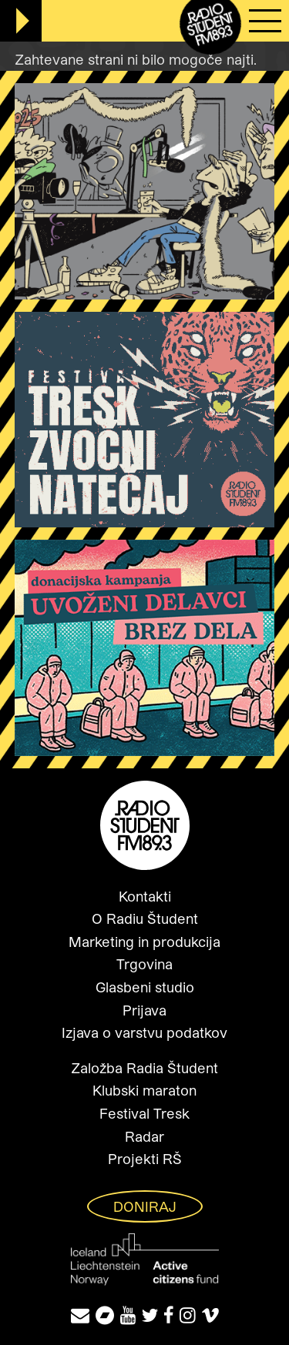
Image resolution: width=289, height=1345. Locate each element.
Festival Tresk (144, 1113)
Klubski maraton (144, 1090)
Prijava (144, 1010)
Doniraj (144, 1206)
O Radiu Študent (145, 918)
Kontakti (145, 896)
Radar (144, 1136)
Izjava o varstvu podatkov (144, 1032)
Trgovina (144, 963)
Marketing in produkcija (144, 941)
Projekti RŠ (145, 1158)
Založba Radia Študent (144, 1067)
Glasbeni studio (145, 987)
